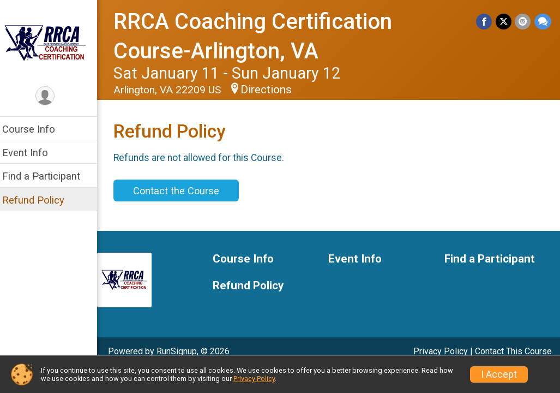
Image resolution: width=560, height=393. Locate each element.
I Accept (499, 374)
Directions (272, 89)
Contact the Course (183, 190)
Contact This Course (513, 351)
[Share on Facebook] (485, 21)
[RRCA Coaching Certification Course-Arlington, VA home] (52, 42)
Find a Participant (48, 176)
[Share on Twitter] (504, 21)
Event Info (32, 152)
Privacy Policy (440, 351)
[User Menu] (52, 96)
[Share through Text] (542, 21)
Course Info (35, 129)
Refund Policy (40, 200)
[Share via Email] (523, 21)
